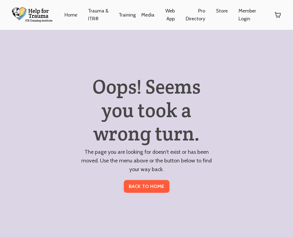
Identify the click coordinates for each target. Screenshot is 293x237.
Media (147, 15)
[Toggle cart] (277, 15)
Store (222, 11)
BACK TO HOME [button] (147, 186)
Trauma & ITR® (98, 15)
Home (71, 15)
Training (127, 15)
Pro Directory (195, 15)
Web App (170, 15)
